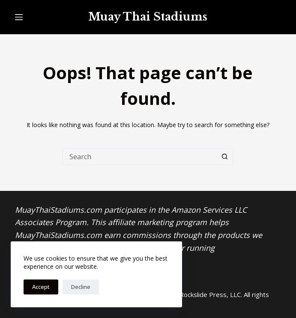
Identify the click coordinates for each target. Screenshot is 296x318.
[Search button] (224, 156)
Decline (80, 287)
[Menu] (19, 17)
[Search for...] (139, 156)
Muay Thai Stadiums (147, 17)
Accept (41, 287)
